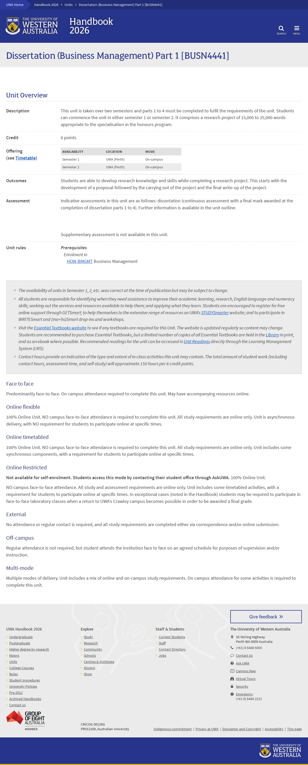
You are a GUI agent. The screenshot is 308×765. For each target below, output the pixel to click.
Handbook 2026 (46, 4)
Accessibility (274, 729)
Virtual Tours (246, 678)
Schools (90, 655)
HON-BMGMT (80, 261)
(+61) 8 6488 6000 (249, 647)
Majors (14, 655)
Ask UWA (242, 663)
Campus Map (246, 671)
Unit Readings (197, 341)
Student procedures (24, 680)
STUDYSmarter (215, 312)
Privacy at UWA (207, 729)
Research (91, 643)
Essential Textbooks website (60, 328)
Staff (162, 643)
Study (88, 637)
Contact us (17, 705)
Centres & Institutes (99, 661)
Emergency (244, 694)
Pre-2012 (16, 692)
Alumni (89, 668)
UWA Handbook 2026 (24, 628)
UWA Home (14, 4)
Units (69, 4)
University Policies (23, 686)
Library (272, 335)
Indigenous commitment (173, 729)
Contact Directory (172, 649)
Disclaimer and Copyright (241, 729)
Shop (88, 674)
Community (93, 649)
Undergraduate (21, 637)
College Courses (21, 668)
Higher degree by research (29, 649)
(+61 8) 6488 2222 (249, 698)
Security (242, 686)
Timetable (25, 158)
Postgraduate (19, 643)
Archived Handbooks (25, 698)
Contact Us (244, 655)
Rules (13, 674)
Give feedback (263, 616)
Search (281, 29)
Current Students (172, 637)
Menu (297, 29)
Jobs (162, 655)
